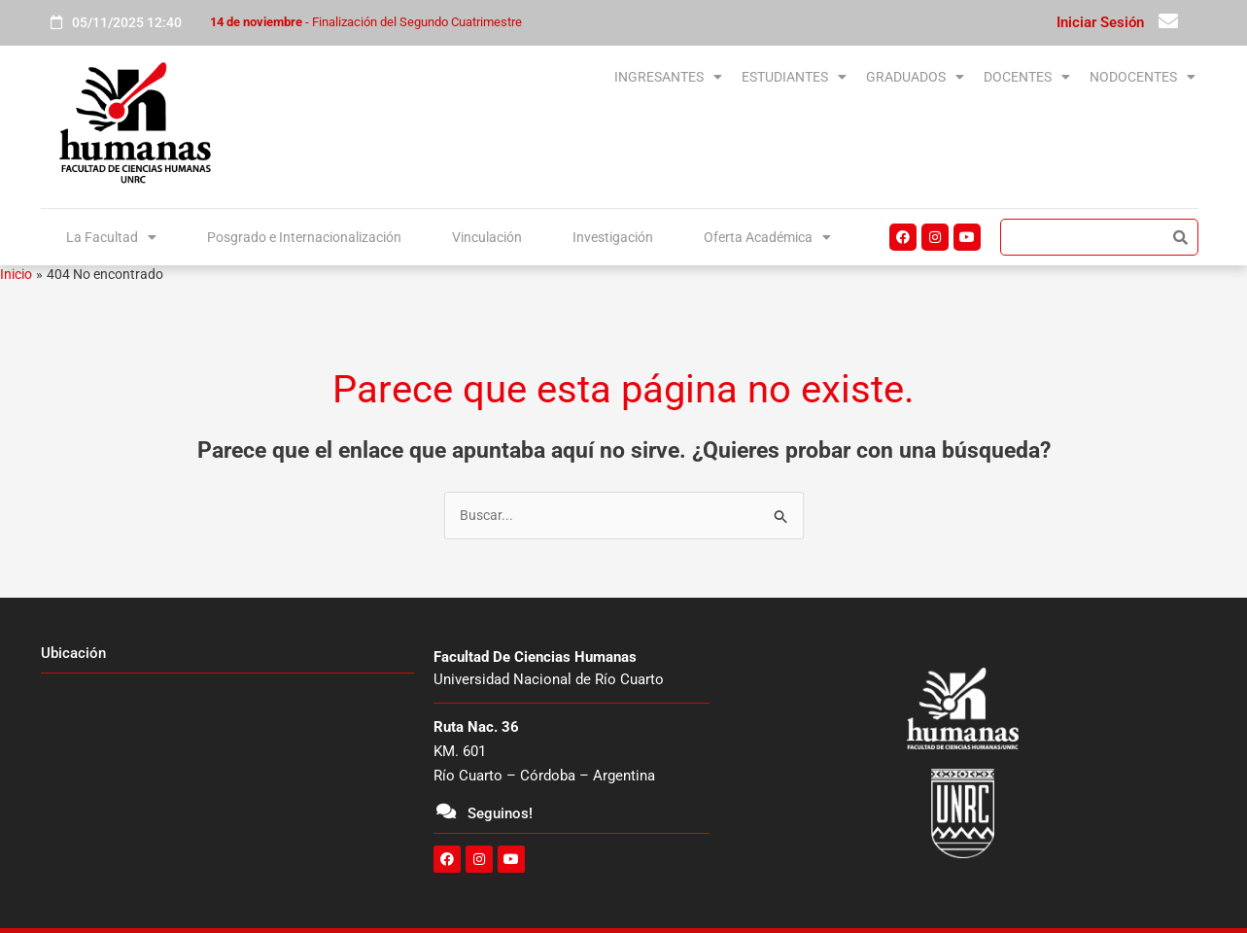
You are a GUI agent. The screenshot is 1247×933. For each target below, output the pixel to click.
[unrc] (227, 781)
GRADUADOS (837, 77)
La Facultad (109, 235)
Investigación (614, 235)
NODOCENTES (1126, 77)
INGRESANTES (525, 77)
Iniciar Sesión (1100, 22)
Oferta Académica (767, 235)
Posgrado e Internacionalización (302, 235)
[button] (525, 77)
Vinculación (489, 235)
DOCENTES (979, 77)
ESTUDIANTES (684, 77)
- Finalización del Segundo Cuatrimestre (366, 22)
